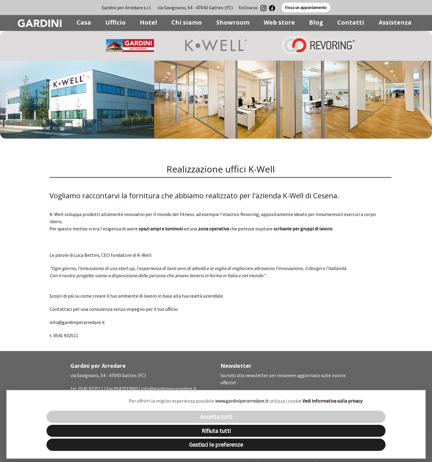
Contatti (350, 22)
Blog (316, 22)
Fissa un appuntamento (306, 7)
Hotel (148, 22)
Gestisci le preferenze (216, 444)
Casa (83, 22)
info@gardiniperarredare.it (77, 322)
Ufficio (115, 22)
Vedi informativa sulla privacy (332, 401)
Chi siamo (186, 22)
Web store (279, 22)
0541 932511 (90, 389)
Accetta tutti (216, 416)
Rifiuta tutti (216, 430)
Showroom (233, 22)
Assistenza (395, 22)
